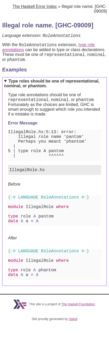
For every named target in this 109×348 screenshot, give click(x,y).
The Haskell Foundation (78, 328)
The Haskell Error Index (34, 6)
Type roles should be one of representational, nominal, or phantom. (51, 86)
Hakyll (73, 343)
